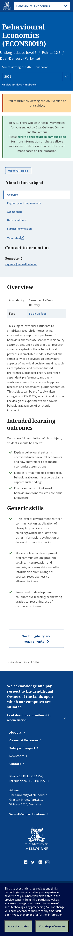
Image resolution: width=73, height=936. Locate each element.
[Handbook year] (36, 76)
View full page (18, 171)
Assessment (14, 211)
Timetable (20, 239)
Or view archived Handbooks (19, 84)
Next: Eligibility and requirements (36, 639)
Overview (12, 194)
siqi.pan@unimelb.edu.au (21, 264)
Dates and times (17, 220)
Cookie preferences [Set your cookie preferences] (52, 926)
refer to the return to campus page (42, 137)
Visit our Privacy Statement (33, 912)
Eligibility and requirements (24, 203)
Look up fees (37, 313)
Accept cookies (18, 926)
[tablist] (42, 6)
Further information (19, 228)
